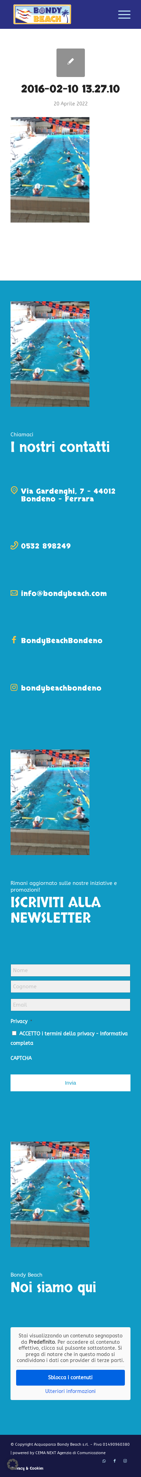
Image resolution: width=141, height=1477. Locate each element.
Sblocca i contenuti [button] (70, 1377)
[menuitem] (120, 14)
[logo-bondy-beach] (58, 14)
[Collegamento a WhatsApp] (104, 1461)
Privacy (21, 1022)
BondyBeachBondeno (62, 641)
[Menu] (120, 14)
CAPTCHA (21, 1058)
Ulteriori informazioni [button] (70, 1391)
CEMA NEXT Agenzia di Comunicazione (70, 1453)
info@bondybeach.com (64, 593)
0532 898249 (46, 546)
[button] (12, 1464)
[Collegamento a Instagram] (125, 1461)
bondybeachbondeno (61, 688)
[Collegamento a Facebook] (114, 1461)
